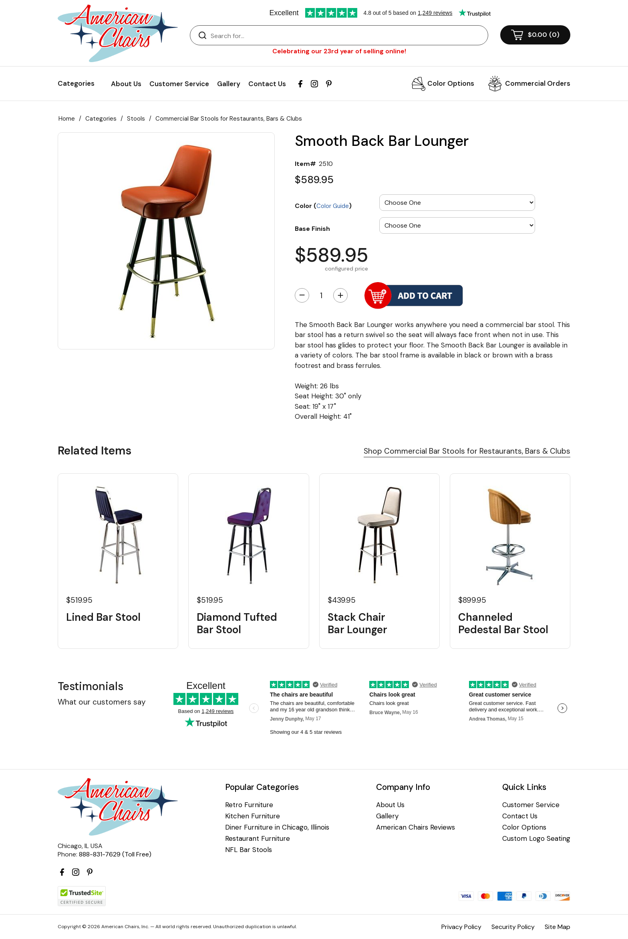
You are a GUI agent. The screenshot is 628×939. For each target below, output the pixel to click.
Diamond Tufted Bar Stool (237, 623)
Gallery (228, 83)
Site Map (557, 927)
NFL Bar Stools (248, 849)
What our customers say (102, 702)
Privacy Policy (461, 927)
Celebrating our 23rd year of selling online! (339, 51)
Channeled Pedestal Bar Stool (503, 623)
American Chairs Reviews (415, 827)
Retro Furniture (249, 805)
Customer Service (179, 83)
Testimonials (90, 686)
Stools (136, 119)
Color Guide (332, 206)
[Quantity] (321, 295)
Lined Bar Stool (103, 617)
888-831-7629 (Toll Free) (115, 854)
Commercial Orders (537, 83)
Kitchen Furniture (252, 816)
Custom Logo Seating (536, 838)
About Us (126, 83)
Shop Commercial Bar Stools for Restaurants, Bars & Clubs (467, 451)
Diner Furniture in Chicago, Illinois (277, 827)
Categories (101, 119)
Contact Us (267, 83)
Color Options (450, 83)
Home (66, 119)
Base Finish (312, 228)
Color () (323, 206)
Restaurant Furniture (257, 838)
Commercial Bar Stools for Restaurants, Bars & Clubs (228, 119)
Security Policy (513, 927)
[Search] (347, 35)
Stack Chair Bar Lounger (357, 623)
